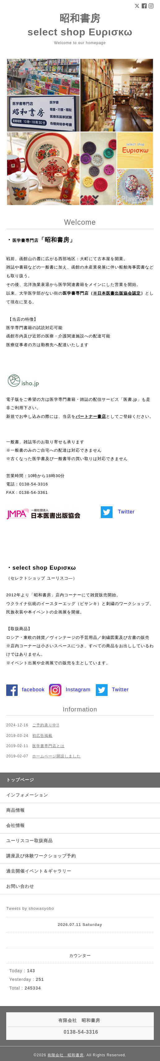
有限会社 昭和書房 (65, 1055)
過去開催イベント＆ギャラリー (38, 871)
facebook (33, 689)
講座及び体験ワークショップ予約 (41, 855)
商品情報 (15, 810)
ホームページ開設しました (56, 756)
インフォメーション (27, 794)
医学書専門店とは (48, 746)
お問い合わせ (20, 886)
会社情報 (15, 825)
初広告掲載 (42, 736)
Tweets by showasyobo (30, 908)
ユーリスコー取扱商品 (29, 840)
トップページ (20, 779)
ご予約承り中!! (45, 725)
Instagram (78, 689)
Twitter (126, 511)
